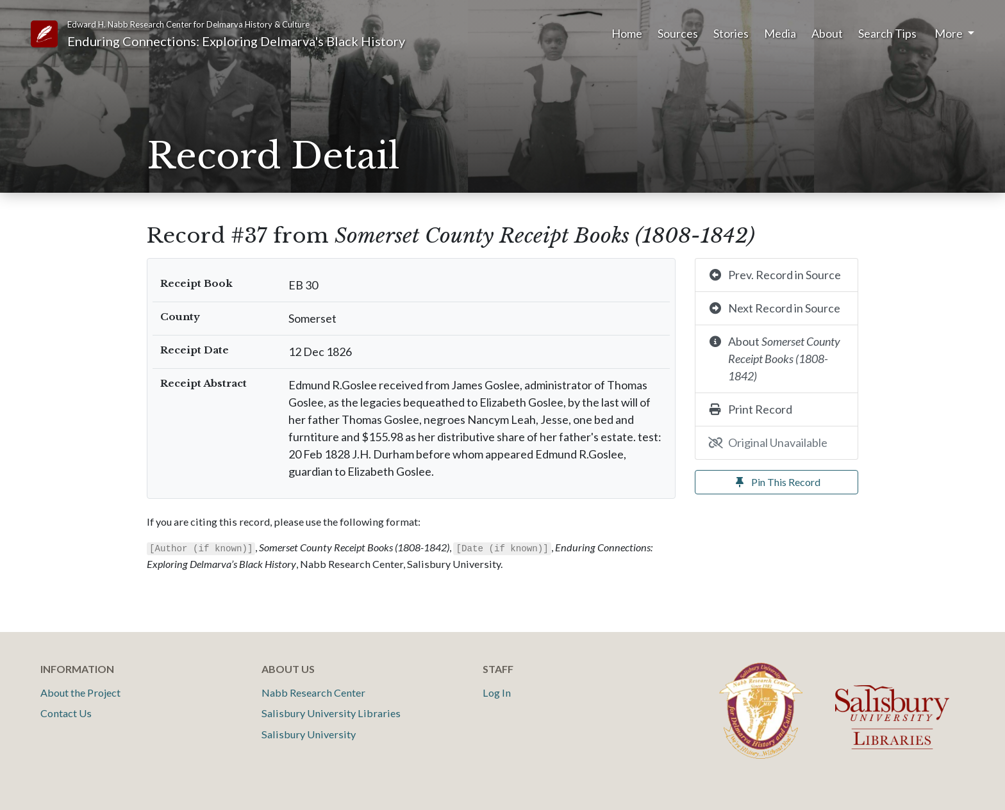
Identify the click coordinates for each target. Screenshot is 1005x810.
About (827, 33)
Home (626, 33)
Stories (731, 33)
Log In (497, 692)
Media (780, 33)
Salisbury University (309, 734)
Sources (678, 33)
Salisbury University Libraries (331, 713)
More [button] (949, 33)
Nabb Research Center (313, 692)
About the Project (80, 692)
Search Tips (887, 33)
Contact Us (66, 713)
